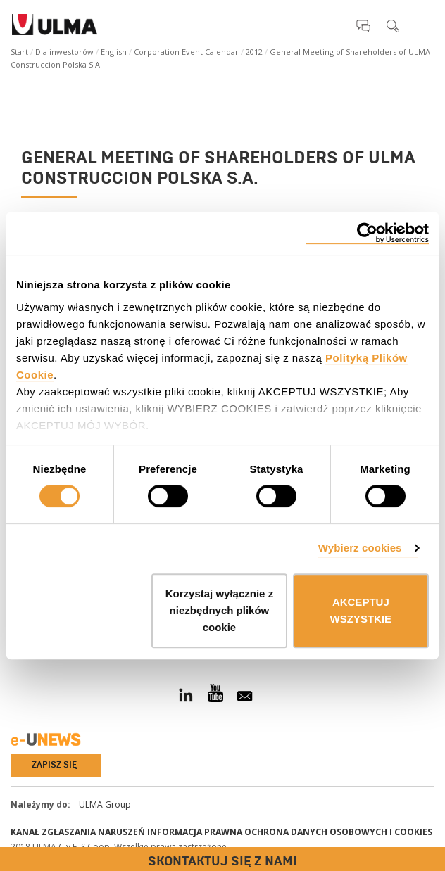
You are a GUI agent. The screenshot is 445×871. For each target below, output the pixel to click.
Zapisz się (54, 765)
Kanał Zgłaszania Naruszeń (78, 832)
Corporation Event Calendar (186, 51)
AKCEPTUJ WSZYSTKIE (361, 610)
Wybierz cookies (360, 548)
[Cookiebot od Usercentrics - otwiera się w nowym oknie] (367, 233)
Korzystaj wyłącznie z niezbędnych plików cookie (219, 610)
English (114, 51)
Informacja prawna (194, 832)
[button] (363, 25)
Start (19, 51)
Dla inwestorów (64, 51)
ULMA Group (105, 804)
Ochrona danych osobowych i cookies (338, 832)
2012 (254, 51)
